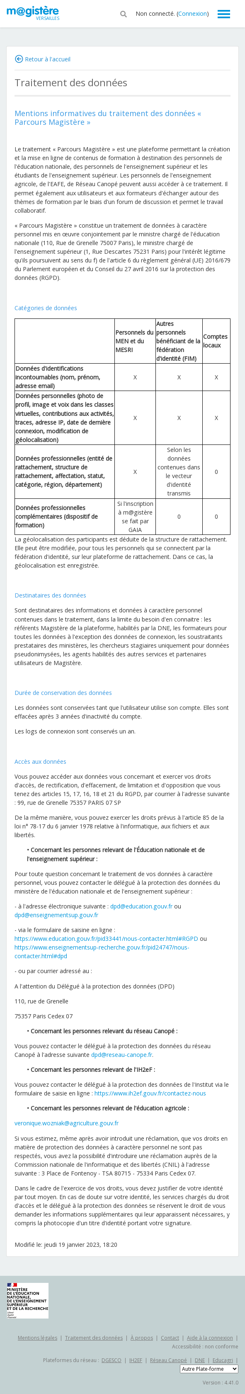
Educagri (223, 1360)
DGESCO (111, 1360)
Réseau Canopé (168, 1360)
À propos (142, 1337)
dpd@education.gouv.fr (141, 906)
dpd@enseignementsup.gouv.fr (56, 915)
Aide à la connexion (210, 1337)
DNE (200, 1360)
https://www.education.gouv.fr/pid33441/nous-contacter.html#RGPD (106, 938)
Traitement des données (94, 1337)
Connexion (192, 13)
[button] (123, 13)
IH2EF (135, 1360)
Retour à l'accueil (47, 59)
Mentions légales (37, 1337)
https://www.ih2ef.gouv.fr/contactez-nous (150, 1093)
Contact (170, 1337)
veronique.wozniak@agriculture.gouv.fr (67, 1123)
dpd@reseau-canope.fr (121, 1055)
